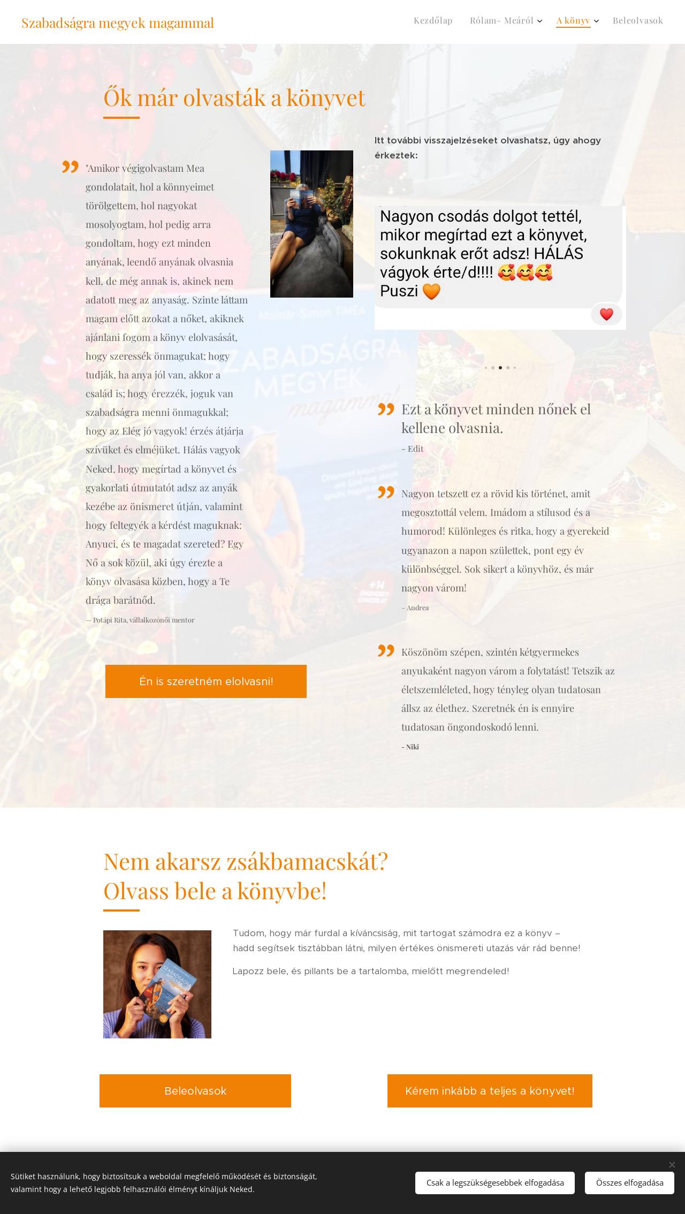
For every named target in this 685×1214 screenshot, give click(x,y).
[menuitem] (604, 22)
